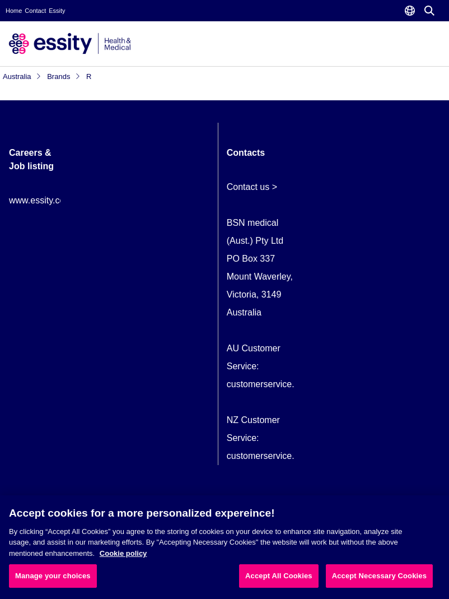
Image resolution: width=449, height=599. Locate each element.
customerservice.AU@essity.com (292, 384)
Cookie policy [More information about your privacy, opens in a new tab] (123, 553)
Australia (22, 76)
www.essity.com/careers (56, 200)
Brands (64, 76)
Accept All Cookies (278, 576)
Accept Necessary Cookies (379, 576)
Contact (35, 10)
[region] (224, 547)
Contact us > (252, 187)
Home (14, 10)
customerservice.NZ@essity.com (292, 456)
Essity (57, 10)
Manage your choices (53, 576)
